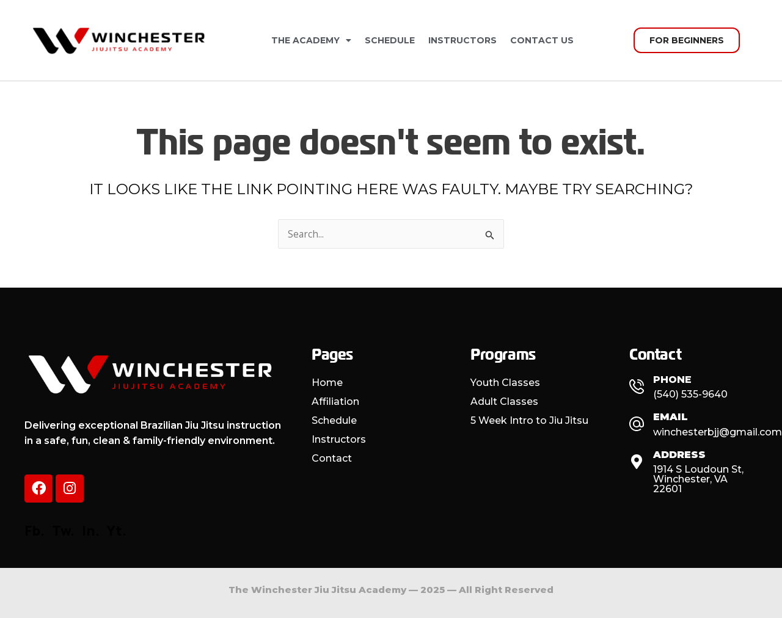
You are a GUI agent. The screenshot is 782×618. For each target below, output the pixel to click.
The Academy (311, 40)
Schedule (390, 40)
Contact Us (542, 40)
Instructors (462, 40)
